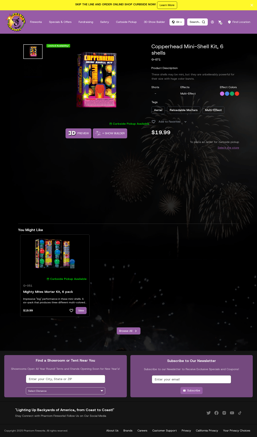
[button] (177, 22)
